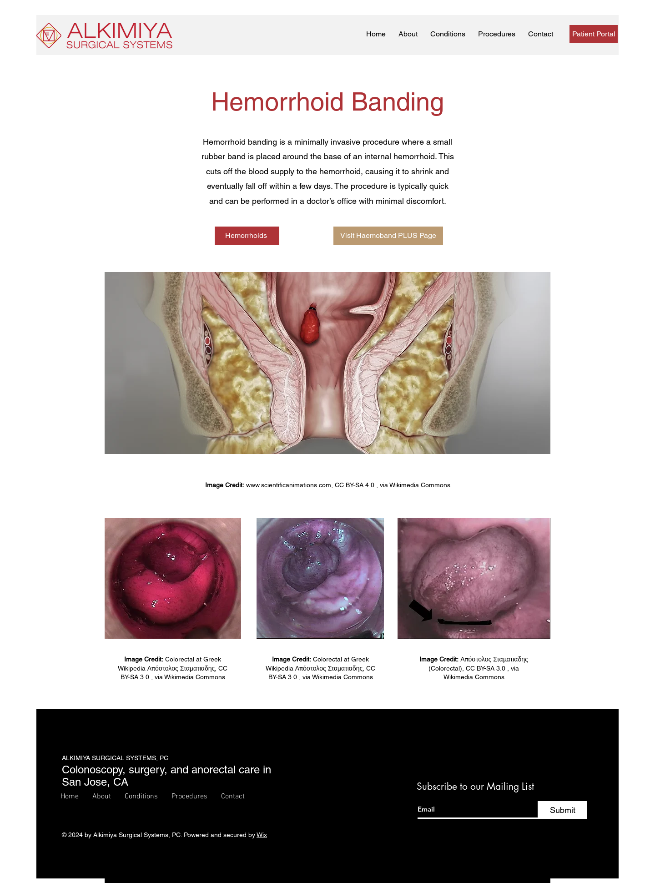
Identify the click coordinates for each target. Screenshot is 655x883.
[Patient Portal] (593, 34)
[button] (448, 34)
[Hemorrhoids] (247, 236)
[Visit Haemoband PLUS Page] (388, 236)
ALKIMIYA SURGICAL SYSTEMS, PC (115, 758)
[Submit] (562, 810)
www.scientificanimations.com (288, 485)
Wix (262, 834)
